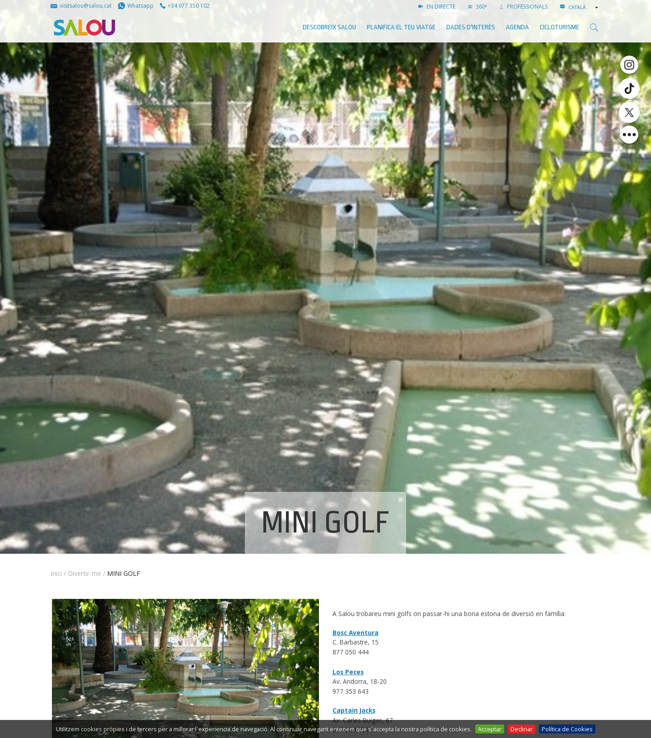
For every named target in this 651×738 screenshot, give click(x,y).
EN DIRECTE (436, 6)
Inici (56, 573)
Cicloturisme (559, 27)
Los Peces (348, 672)
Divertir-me (84, 573)
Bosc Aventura (356, 632)
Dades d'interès (470, 27)
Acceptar (489, 729)
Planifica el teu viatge (401, 27)
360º (477, 6)
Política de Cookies (567, 729)
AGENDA (517, 27)
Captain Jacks (354, 710)
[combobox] (584, 7)
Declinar (521, 729)
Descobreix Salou (329, 27)
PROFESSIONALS (524, 6)
